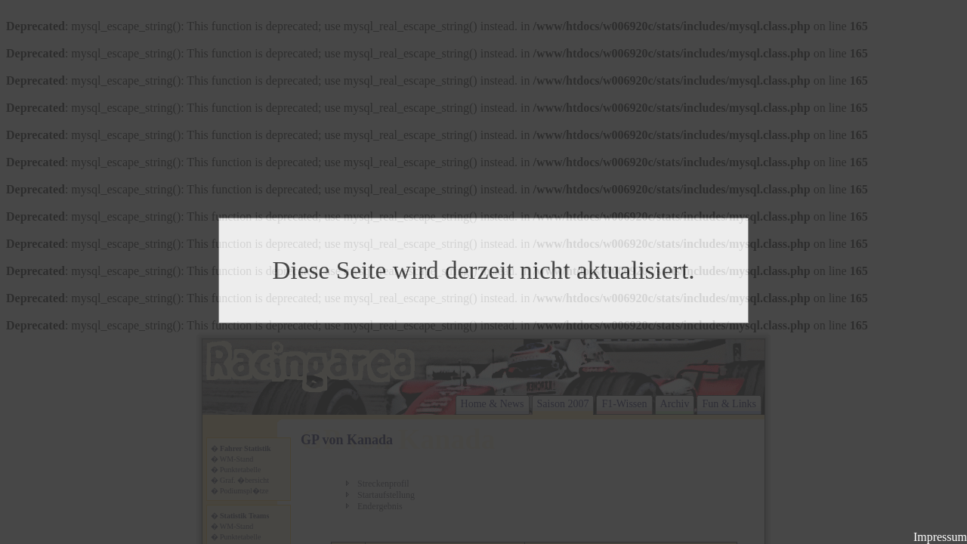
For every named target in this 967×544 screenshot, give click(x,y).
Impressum (940, 536)
